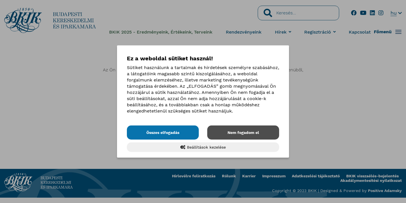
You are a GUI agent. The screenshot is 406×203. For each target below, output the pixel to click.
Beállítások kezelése (203, 147)
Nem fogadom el (243, 132)
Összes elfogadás (162, 132)
